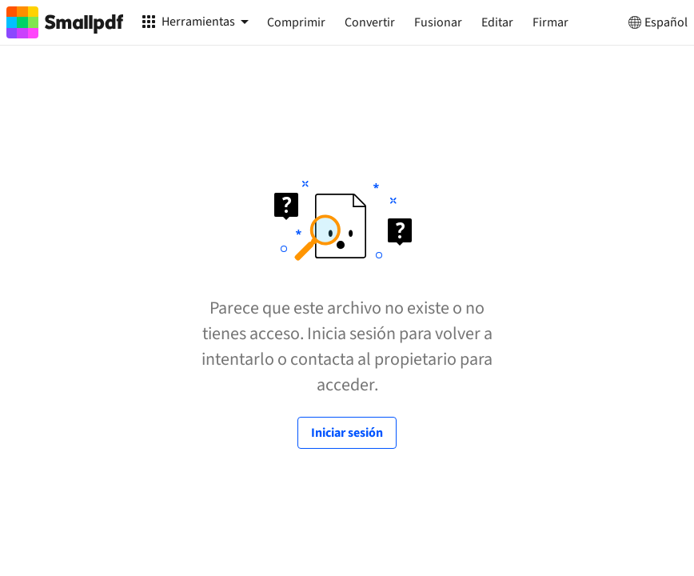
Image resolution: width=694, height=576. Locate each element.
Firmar (550, 22)
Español (656, 22)
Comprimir (296, 22)
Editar (497, 22)
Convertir (370, 22)
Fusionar (438, 22)
